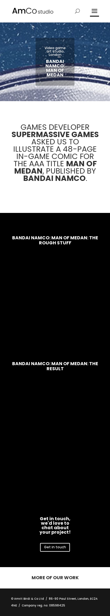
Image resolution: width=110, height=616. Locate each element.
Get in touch (55, 547)
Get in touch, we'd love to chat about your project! (55, 525)
